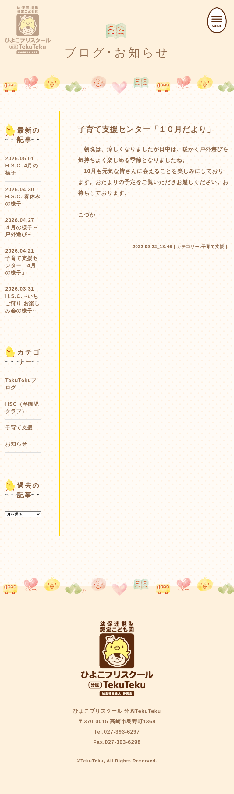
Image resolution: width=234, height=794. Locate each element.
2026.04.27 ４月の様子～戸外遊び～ (21, 227)
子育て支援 (212, 246)
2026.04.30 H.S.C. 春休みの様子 (23, 197)
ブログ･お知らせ (117, 52)
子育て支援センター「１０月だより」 (146, 129)
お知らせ (16, 444)
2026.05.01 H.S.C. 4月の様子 (21, 166)
